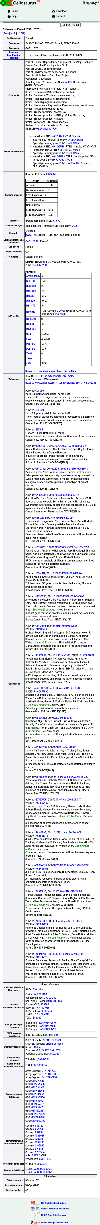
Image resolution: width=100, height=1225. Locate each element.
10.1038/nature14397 (64, 747)
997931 (38, 1132)
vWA (28, 363)
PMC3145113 (40, 629)
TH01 (29, 353)
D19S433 (31, 328)
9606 (75, 225)
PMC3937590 (41, 691)
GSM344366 (38, 1083)
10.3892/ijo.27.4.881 (63, 517)
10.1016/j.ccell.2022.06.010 (68, 953)
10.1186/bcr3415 (61, 655)
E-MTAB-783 (49, 1070)
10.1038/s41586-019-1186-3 (67, 920)
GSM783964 (37, 1093)
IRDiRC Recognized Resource (54, 1222)
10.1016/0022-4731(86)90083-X (69, 445)
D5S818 (30, 295)
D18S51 (30, 323)
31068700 (41, 920)
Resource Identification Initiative (13, 55)
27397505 (41, 799)
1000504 (40, 390)
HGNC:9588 (58, 146)
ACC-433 (38, 988)
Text (6, 33)
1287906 (39, 1138)
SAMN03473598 (47, 1025)
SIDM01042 (56, 1000)
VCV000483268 (74, 139)
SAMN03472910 (47, 1022)
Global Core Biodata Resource (55, 1208)
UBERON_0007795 (46, 128)
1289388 (39, 1142)
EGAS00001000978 (41, 1172)
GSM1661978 (38, 1117)
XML (13, 33)
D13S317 (30, 312)
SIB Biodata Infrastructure (53, 1202)
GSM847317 (37, 1104)
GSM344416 (37, 1087)
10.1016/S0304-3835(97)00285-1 (70, 468)
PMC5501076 (41, 835)
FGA (28, 338)
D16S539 (31, 318)
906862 (45, 1004)
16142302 (41, 517)
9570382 (40, 468)
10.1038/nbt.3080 (62, 717)
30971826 (41, 891)
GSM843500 (38, 1097)
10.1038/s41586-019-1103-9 (67, 891)
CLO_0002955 (39, 994)
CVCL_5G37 (31, 241)
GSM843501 (37, 1100)
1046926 (39, 1135)
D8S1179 (30, 305)
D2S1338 (31, 285)
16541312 (74, 163)
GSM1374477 (38, 1114)
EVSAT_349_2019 (51, 1050)
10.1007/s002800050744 (65, 494)
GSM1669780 (38, 1120)
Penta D (30, 343)
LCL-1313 (44, 1014)
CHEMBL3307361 (51, 1040)
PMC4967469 (41, 802)
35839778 (41, 953)
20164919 (41, 625)
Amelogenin (33, 275)
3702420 (41, 445)
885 (56, 1034)
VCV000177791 (63, 159)
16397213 (41, 547)
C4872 (56, 220)
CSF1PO (30, 280)
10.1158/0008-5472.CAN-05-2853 (70, 547)
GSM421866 (37, 1090)
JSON (21, 33)
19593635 (75, 143)
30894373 (50, 174)
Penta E (30, 348)
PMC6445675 (41, 868)
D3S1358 (31, 290)
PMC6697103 (41, 924)
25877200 (41, 265)
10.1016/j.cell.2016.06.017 (67, 799)
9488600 (69, 82)
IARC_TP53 (31, 1155)
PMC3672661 (87, 655)
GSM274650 (38, 1080)
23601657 (41, 655)
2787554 (39, 1152)
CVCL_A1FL (32, 234)
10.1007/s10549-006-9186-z (67, 573)
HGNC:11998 (58, 156)
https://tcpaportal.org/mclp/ (57, 375)
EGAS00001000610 (41, 1168)
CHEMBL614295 (54, 1043)
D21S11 (29, 333)
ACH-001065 (43, 1007)
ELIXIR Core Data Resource (53, 1215)
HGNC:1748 (58, 136)
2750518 (39, 1148)
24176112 (40, 688)
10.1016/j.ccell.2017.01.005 (67, 832)
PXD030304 (40, 1163)
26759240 (41, 776)
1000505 (40, 409)
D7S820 (30, 300)
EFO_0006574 (39, 1065)
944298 (39, 1128)
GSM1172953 (38, 1110)
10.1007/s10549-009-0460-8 (68, 596)
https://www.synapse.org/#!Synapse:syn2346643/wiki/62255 (60, 382)
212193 (39, 429)
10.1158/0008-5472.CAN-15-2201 (71, 776)
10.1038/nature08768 (64, 625)
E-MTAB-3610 (49, 1077)
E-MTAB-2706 (49, 1074)
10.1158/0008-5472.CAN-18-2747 (71, 865)
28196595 (41, 832)
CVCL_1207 (50, 997)
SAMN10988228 (47, 1029)
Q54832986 (43, 1059)
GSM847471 (37, 1107)
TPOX (29, 358)
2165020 (39, 1145)
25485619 (41, 717)
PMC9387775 (41, 957)
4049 (38, 1017)
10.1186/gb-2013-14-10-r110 (66, 688)
